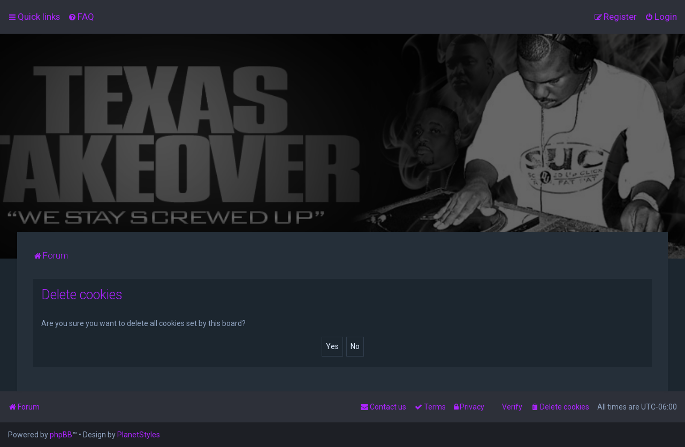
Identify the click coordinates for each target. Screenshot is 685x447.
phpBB (61, 434)
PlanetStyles (138, 434)
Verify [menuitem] (512, 407)
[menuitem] (81, 16)
